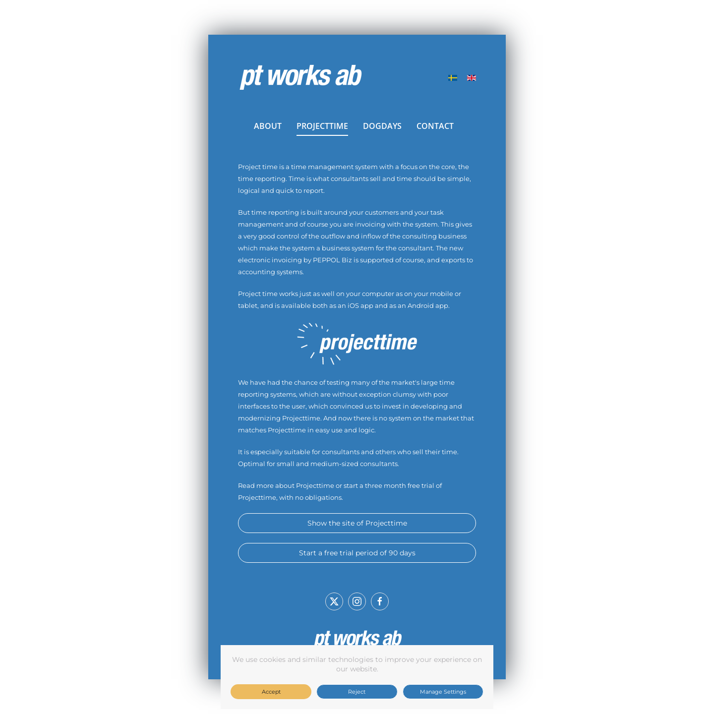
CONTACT (435, 125)
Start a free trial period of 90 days (357, 552)
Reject (356, 691)
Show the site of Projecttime (357, 523)
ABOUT (268, 125)
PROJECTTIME (322, 125)
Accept (271, 691)
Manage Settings (443, 691)
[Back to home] (300, 77)
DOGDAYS (382, 125)
